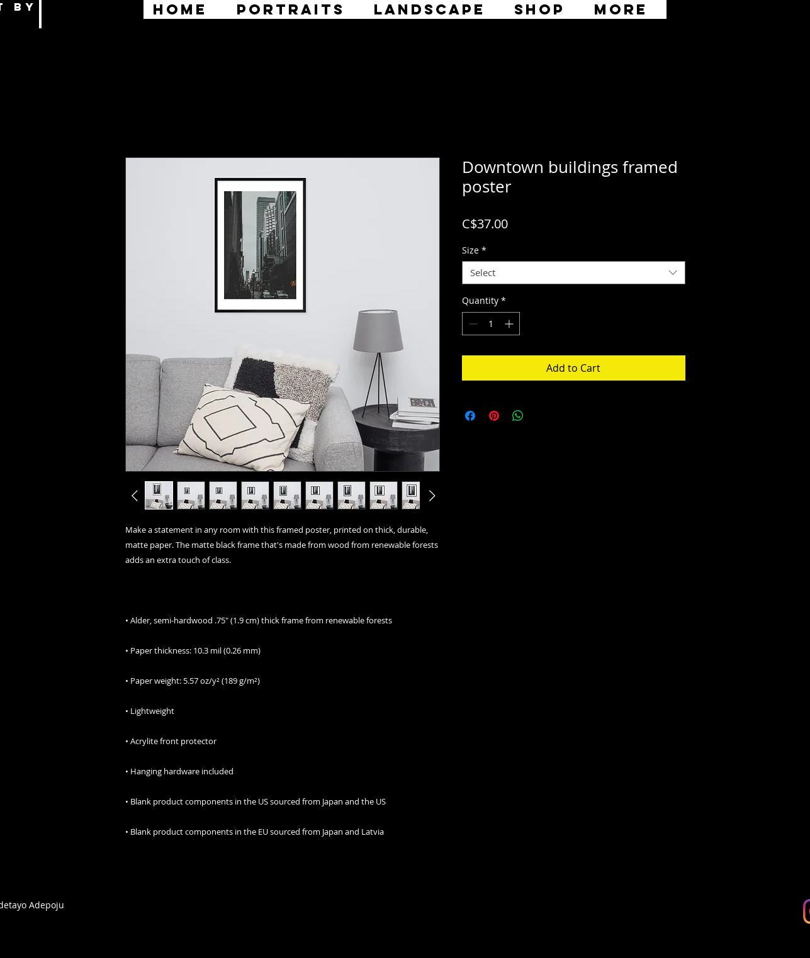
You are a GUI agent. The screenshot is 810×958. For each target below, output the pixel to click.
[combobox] (573, 273)
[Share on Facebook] (470, 415)
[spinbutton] (491, 324)
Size (474, 250)
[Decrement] (472, 324)
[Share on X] (541, 415)
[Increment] (510, 324)
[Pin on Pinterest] (494, 415)
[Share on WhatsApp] (518, 415)
